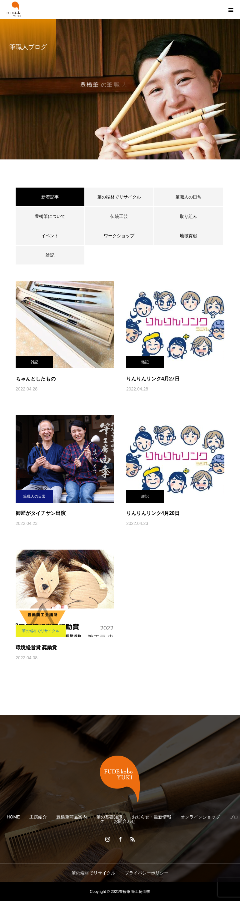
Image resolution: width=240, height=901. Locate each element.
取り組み (188, 216)
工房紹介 (38, 816)
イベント (50, 235)
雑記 (50, 255)
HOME (13, 816)
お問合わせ (125, 821)
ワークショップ (119, 235)
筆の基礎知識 (109, 816)
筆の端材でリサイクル (119, 196)
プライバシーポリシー (146, 872)
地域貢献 (188, 235)
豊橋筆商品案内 (71, 816)
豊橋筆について (50, 216)
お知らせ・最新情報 (151, 816)
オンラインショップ (200, 816)
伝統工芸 (119, 216)
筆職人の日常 (188, 196)
